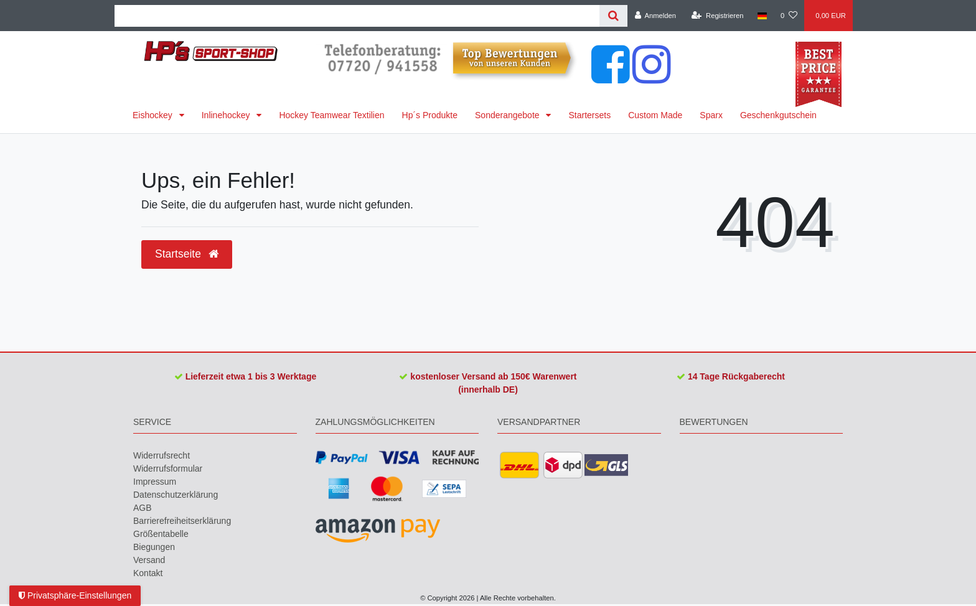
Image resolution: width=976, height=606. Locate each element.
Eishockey (154, 115)
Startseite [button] (186, 254)
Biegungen (154, 547)
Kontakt (147, 573)
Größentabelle (161, 534)
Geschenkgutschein (778, 115)
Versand (149, 560)
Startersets (589, 115)
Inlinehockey (227, 115)
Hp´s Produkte (430, 115)
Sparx (711, 115)
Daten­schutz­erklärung (175, 495)
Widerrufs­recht (161, 455)
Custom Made (655, 115)
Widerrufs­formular (167, 468)
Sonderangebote (508, 115)
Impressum (154, 482)
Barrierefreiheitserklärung (182, 521)
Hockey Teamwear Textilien (331, 115)
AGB (142, 508)
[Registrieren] (717, 15)
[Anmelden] (655, 15)
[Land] (762, 15)
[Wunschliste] (789, 15)
